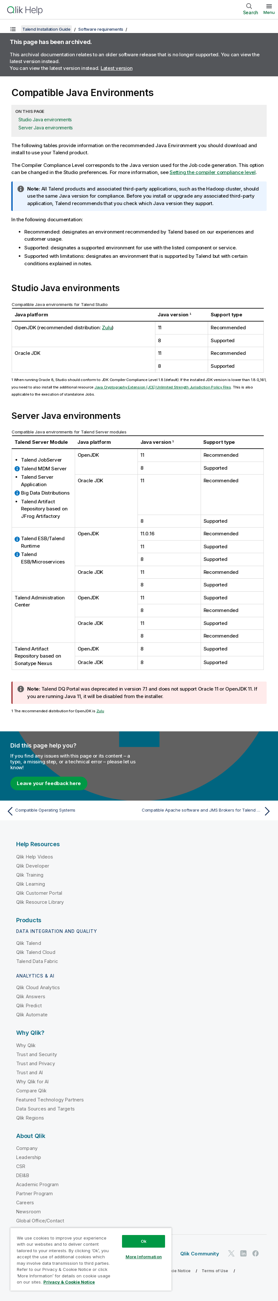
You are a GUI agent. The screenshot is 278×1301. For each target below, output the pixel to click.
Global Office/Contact (40, 1220)
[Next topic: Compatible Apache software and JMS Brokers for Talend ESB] (207, 811)
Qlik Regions (30, 1118)
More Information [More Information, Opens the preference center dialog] (144, 1256)
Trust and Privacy (35, 1063)
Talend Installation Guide (46, 29)
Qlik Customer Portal (39, 893)
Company (27, 1148)
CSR (20, 1166)
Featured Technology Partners (50, 1099)
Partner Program (34, 1193)
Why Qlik (26, 1045)
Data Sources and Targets (45, 1108)
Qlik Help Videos (34, 856)
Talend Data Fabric (37, 961)
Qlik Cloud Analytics (38, 987)
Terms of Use (215, 1270)
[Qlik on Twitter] (231, 1254)
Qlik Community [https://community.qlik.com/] (199, 1254)
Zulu (107, 327)
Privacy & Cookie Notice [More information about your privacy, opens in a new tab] (69, 1282)
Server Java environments (45, 127)
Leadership (28, 1157)
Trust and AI (29, 1072)
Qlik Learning (30, 884)
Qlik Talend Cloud (35, 952)
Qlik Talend (28, 943)
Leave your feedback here (49, 783)
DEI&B (22, 1175)
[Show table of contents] (13, 29)
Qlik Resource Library (40, 902)
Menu (269, 12)
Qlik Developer (32, 866)
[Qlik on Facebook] (256, 1254)
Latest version (117, 68)
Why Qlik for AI (32, 1081)
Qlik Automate (32, 1014)
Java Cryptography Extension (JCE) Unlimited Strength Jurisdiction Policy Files (163, 387)
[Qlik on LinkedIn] (243, 1254)
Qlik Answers (30, 996)
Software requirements (100, 29)
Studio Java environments (45, 119)
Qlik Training (29, 875)
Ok (144, 1241)
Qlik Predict (29, 1005)
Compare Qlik (31, 1090)
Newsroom (28, 1211)
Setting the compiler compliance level (213, 172)
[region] (91, 1259)
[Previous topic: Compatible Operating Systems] (70, 811)
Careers (25, 1202)
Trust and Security (36, 1054)
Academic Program (37, 1184)
